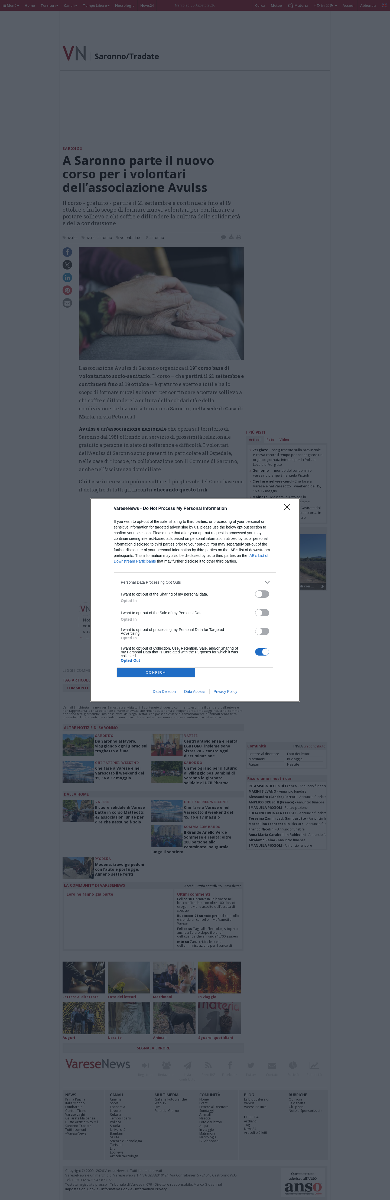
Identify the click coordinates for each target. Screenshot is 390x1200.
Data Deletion (164, 691)
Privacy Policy (225, 691)
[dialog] (195, 600)
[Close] (289, 509)
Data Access (194, 691)
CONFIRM (156, 672)
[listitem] (195, 582)
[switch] (262, 594)
